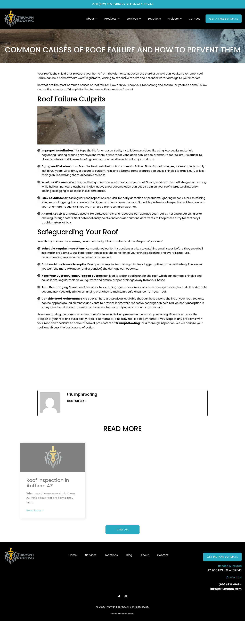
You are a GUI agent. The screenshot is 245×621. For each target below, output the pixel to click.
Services (90, 555)
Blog (129, 555)
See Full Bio (76, 401)
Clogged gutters (90, 276)
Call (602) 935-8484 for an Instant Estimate (122, 4)
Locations (111, 555)
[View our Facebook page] (119, 597)
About (145, 555)
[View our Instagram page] (126, 597)
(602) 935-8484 (230, 584)
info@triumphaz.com (226, 589)
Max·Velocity (128, 613)
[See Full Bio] (86, 401)
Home (73, 555)
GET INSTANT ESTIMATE (222, 557)
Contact (162, 555)
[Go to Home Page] (18, 19)
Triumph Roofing (127, 323)
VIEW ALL (122, 529)
